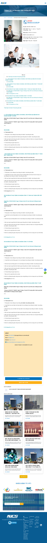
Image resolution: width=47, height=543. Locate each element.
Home (5, 17)
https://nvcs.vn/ (12, 339)
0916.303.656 (11, 335)
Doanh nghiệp (10, 17)
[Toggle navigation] (45, 3)
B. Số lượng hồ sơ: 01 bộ (12, 93)
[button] (43, 489)
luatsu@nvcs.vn (11, 337)
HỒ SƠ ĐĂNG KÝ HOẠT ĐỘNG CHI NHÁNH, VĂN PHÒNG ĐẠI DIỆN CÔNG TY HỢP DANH (23, 100)
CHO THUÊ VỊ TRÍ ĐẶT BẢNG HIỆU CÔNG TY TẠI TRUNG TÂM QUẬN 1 (33, 467)
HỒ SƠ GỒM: (10, 81)
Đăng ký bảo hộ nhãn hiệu (37, 523)
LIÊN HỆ (30, 526)
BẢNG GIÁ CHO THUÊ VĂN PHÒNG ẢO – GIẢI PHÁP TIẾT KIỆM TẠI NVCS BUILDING (12, 413)
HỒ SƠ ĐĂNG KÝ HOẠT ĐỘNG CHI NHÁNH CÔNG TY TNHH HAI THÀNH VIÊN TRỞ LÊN (23, 89)
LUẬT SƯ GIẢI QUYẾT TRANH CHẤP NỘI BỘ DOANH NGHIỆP (20, 389)
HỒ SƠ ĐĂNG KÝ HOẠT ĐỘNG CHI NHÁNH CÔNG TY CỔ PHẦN (18, 95)
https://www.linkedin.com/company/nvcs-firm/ (15, 342)
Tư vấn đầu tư (31, 519)
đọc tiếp (7, 418)
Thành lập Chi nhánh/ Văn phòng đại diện (16, 76)
